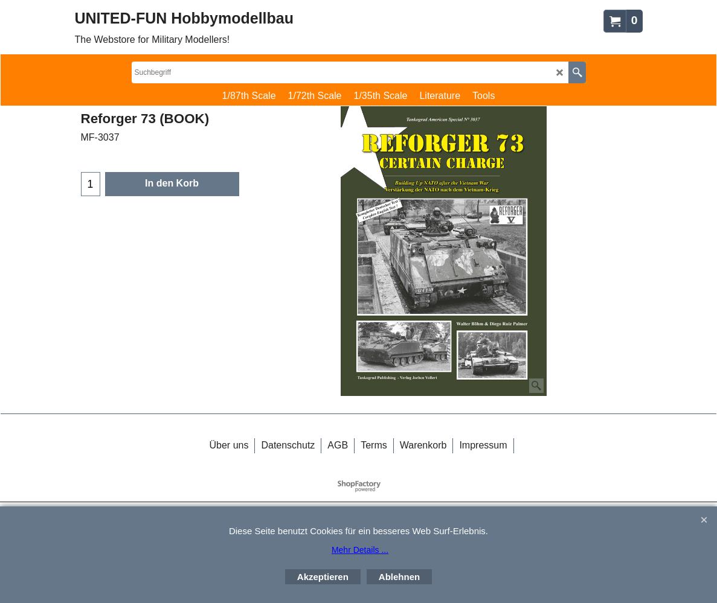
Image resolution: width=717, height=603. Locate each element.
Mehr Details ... (360, 550)
